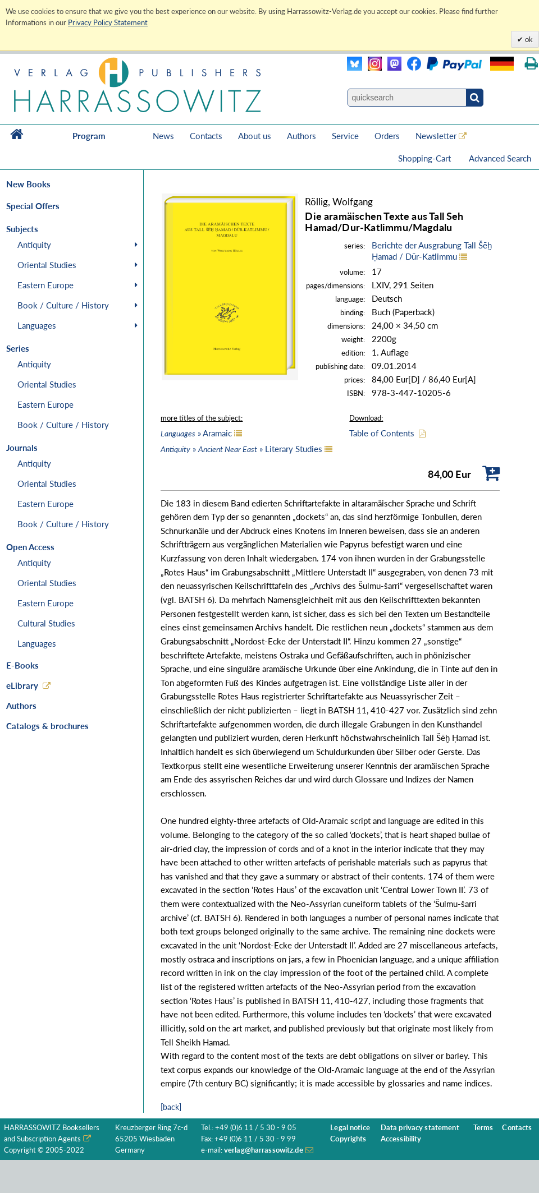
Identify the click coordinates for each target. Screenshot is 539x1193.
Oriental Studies (46, 265)
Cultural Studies (46, 623)
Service (345, 136)
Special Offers (33, 206)
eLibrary (22, 685)
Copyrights (348, 1139)
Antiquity (34, 244)
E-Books (22, 665)
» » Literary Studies (241, 449)
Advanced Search (500, 158)
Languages (36, 325)
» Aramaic (196, 433)
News (163, 136)
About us (254, 136)
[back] (171, 1107)
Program (89, 136)
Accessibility (401, 1139)
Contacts (206, 136)
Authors (301, 136)
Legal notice (350, 1127)
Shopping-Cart (425, 158)
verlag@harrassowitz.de (263, 1150)
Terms (483, 1127)
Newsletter (435, 136)
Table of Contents (381, 433)
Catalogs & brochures (47, 726)
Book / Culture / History (63, 305)
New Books (28, 184)
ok (528, 39)
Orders (387, 136)
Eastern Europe (45, 285)
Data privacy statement (420, 1127)
